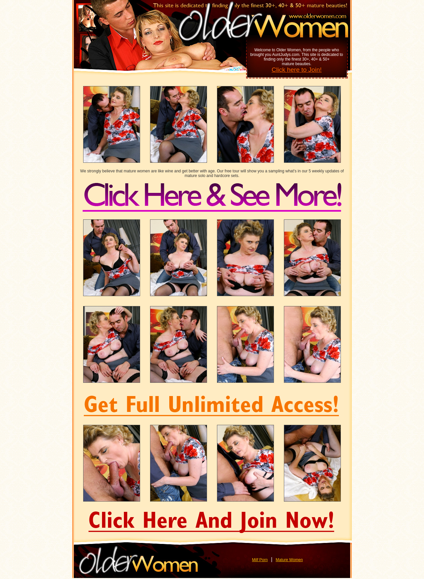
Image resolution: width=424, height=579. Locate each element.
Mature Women (289, 559)
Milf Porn (260, 559)
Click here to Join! (297, 69)
